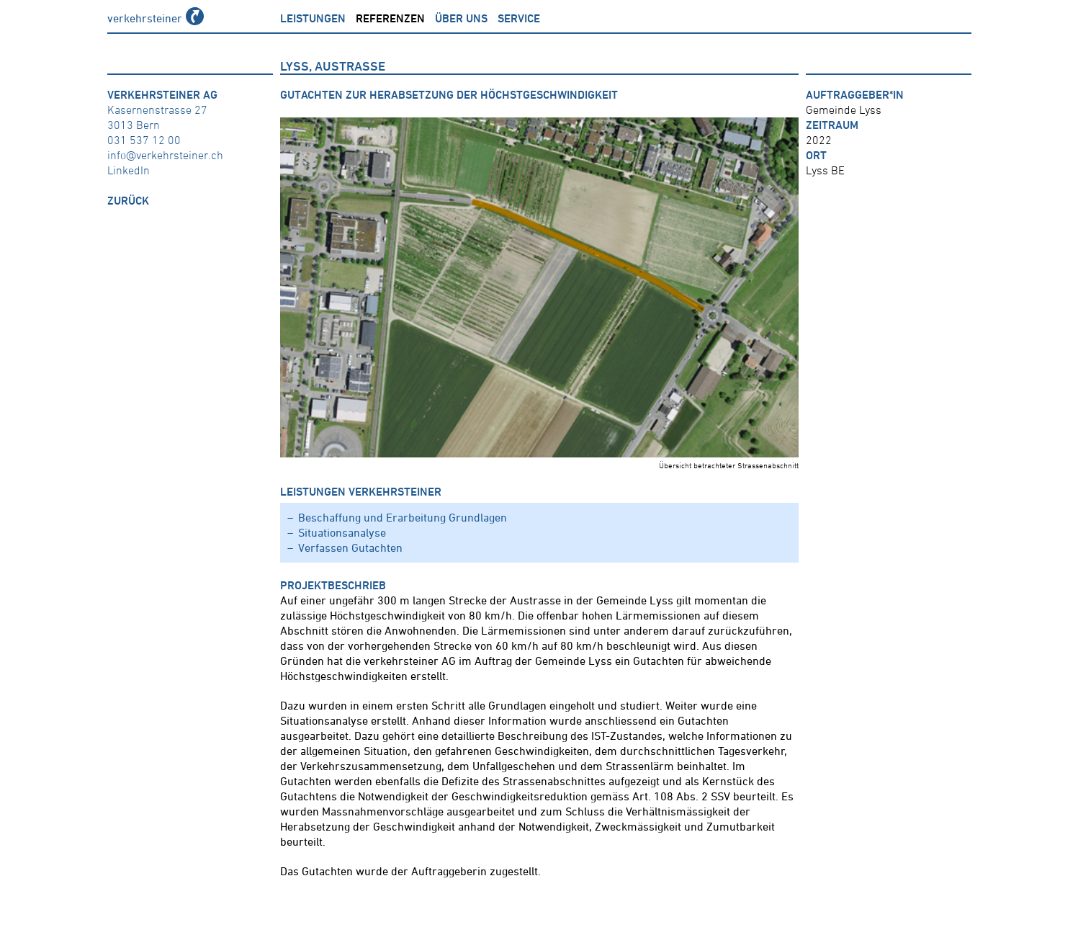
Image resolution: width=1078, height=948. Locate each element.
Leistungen (313, 18)
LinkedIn (128, 170)
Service (519, 18)
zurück (128, 200)
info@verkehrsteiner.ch (165, 154)
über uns (461, 18)
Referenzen (390, 18)
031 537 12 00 (144, 139)
